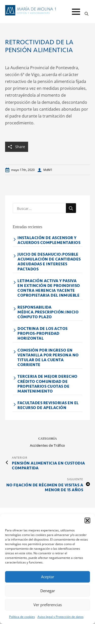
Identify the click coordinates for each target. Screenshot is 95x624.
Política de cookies (22, 617)
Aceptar (47, 576)
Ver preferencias (47, 604)
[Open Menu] (76, 12)
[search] (71, 208)
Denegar (47, 590)
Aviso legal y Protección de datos (60, 617)
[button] (87, 520)
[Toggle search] (86, 13)
